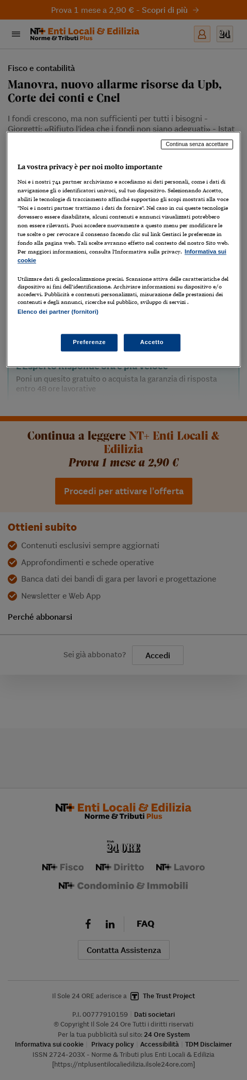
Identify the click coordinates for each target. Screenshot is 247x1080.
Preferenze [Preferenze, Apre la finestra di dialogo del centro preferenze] (89, 342)
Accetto (152, 342)
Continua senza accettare (197, 144)
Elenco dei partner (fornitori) (58, 312)
